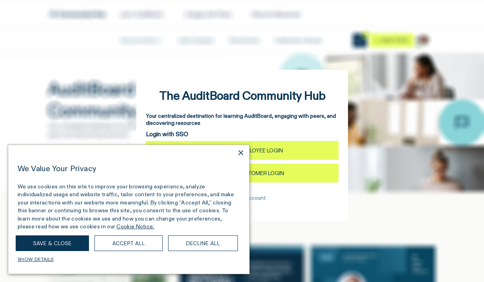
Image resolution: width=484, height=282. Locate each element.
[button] (129, 259)
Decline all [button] (203, 243)
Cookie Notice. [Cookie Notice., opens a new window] (135, 226)
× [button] (240, 153)
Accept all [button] (128, 243)
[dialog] (129, 209)
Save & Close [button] (52, 243)
